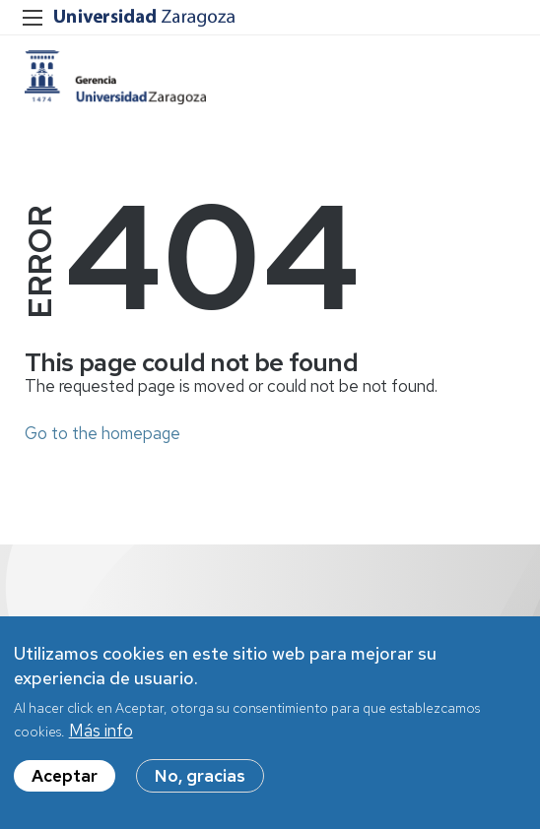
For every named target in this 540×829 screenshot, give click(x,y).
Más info (101, 732)
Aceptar (65, 778)
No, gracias (200, 778)
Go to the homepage (102, 433)
